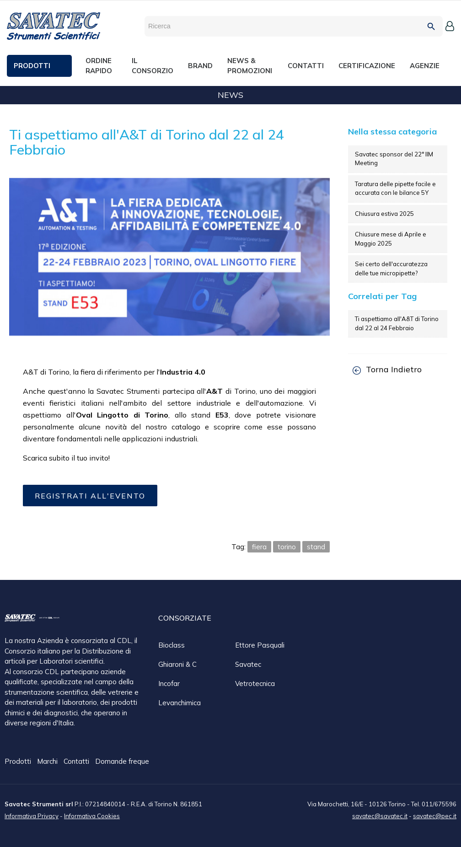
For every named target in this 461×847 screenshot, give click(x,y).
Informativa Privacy (32, 815)
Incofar (169, 683)
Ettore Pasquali (259, 645)
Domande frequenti (126, 761)
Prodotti (19, 761)
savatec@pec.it (434, 815)
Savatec (248, 664)
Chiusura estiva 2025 (384, 213)
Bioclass (171, 645)
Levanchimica (179, 702)
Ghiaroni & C (177, 664)
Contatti (77, 761)
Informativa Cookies (92, 815)
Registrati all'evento (90, 495)
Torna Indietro (387, 369)
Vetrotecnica (255, 683)
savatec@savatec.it (379, 815)
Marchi (48, 761)
